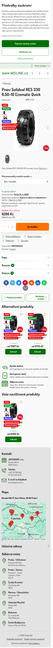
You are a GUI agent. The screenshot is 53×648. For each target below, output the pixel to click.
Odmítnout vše (25, 52)
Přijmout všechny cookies (25, 43)
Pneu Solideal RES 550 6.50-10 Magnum (37, 336)
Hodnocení (6, 100)
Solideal (12, 249)
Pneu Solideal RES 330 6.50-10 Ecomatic (13, 336)
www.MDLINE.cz (15, 73)
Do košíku (32, 226)
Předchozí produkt (13, 297)
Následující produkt (41, 297)
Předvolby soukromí (14, 639)
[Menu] (47, 73)
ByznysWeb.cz (34, 643)
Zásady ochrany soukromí (34, 639)
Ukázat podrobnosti (25, 58)
